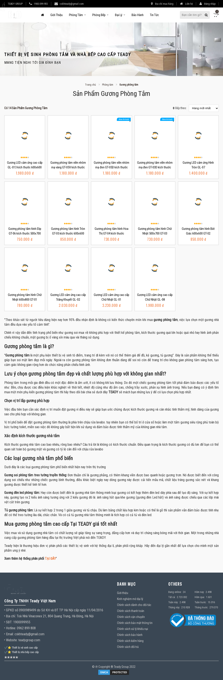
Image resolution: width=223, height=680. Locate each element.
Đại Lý (118, 15)
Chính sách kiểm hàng (130, 641)
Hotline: (11, 628)
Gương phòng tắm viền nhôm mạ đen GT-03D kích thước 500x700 (155, 167)
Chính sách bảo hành (129, 635)
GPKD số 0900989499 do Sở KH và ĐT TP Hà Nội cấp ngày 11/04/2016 (54, 610)
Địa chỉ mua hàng (162, 3)
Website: (12, 640)
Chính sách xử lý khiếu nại (132, 629)
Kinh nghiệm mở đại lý (130, 599)
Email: (10, 634)
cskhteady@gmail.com (72, 3)
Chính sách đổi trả (128, 647)
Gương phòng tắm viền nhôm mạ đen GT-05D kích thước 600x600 (111, 167)
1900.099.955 (41, 3)
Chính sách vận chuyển (131, 617)
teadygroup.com (29, 640)
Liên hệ (186, 3)
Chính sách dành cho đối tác (134, 605)
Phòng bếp (99, 15)
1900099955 (21, 622)
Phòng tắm (76, 15)
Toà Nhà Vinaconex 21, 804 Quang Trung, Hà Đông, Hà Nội (55, 616)
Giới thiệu (56, 15)
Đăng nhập (208, 3)
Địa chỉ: (11, 616)
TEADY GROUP (15, 3)
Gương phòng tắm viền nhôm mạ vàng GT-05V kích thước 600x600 (68, 167)
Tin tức (154, 15)
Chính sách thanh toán (130, 611)
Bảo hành (138, 15)
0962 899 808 (26, 628)
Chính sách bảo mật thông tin (135, 623)
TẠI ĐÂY (50, 559)
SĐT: (9, 622)
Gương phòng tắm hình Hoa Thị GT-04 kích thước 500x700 (111, 233)
